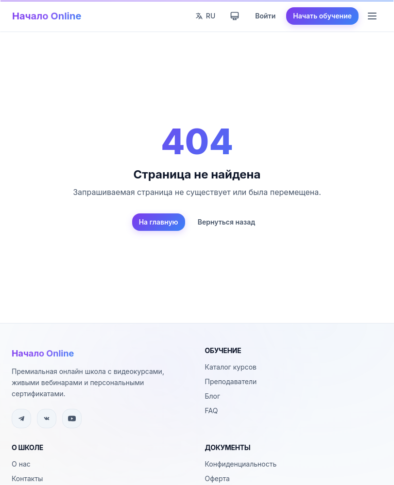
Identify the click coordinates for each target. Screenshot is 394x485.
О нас (21, 464)
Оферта (217, 478)
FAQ (211, 410)
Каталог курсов (231, 367)
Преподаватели (231, 381)
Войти (265, 16)
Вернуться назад (227, 222)
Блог (213, 396)
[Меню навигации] (372, 16)
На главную (158, 222)
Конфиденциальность (241, 464)
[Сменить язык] (205, 16)
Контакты (27, 478)
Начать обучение (322, 16)
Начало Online (46, 16)
